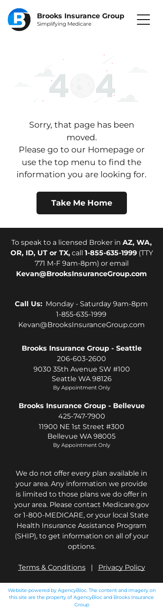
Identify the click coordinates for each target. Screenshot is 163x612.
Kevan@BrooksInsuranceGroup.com (81, 325)
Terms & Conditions (52, 567)
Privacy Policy (121, 567)
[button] (143, 19)
